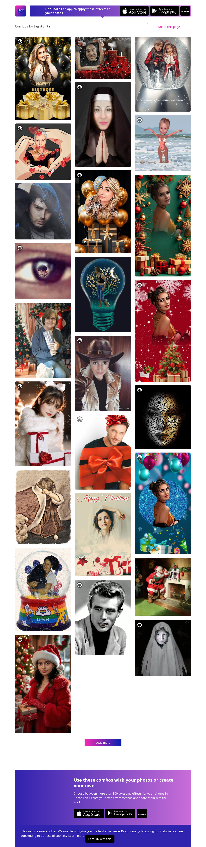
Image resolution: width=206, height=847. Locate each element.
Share (169, 27)
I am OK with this (99, 839)
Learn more (76, 836)
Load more (103, 743)
